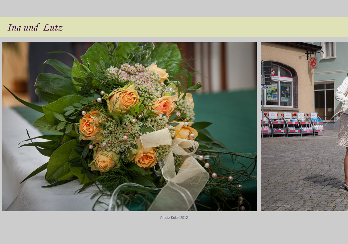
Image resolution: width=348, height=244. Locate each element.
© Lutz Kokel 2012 (174, 218)
